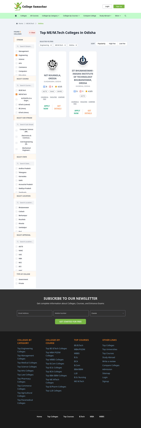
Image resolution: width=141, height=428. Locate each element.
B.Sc (76, 357)
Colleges (23, 16)
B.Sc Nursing (80, 377)
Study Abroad (106, 16)
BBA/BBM (78, 369)
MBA (92, 416)
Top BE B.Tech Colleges (56, 348)
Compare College (89, 16)
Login (107, 6)
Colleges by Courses (71, 16)
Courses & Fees (44, 98)
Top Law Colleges (25, 374)
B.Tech (82, 416)
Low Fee (122, 44)
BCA (76, 361)
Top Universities (109, 349)
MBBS (77, 353)
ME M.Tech (79, 381)
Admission (107, 369)
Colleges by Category (51, 16)
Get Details (57, 107)
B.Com (77, 365)
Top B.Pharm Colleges (56, 386)
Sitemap (106, 373)
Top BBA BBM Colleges (56, 375)
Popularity (101, 44)
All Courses (34, 16)
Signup (105, 381)
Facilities (53, 97)
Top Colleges (108, 345)
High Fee (112, 44)
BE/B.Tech (78, 345)
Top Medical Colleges (27, 362)
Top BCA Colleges (54, 371)
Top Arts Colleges (25, 370)
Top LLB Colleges (53, 390)
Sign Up (119, 6)
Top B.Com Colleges (55, 363)
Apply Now (46, 107)
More (118, 16)
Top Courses (108, 353)
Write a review (109, 361)
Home (19, 23)
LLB (75, 373)
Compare (61, 97)
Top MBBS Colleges (55, 359)
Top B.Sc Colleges (54, 367)
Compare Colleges (110, 365)
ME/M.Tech (30, 23)
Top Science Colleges (27, 366)
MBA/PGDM (79, 349)
